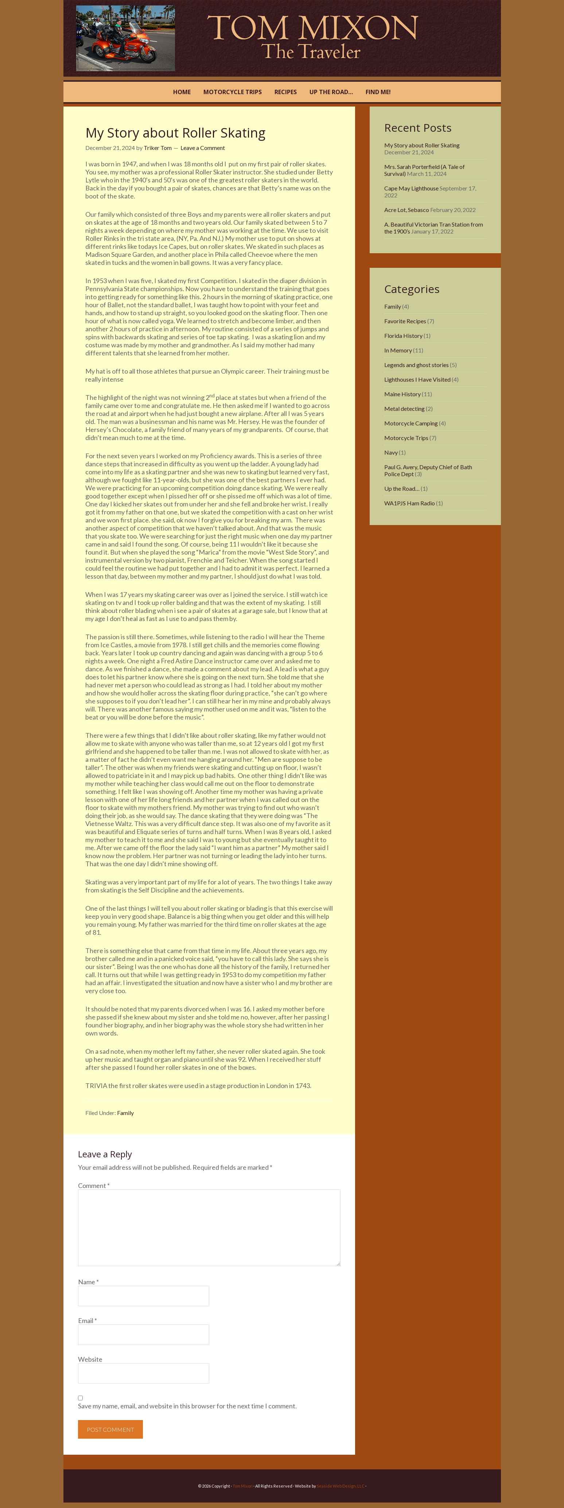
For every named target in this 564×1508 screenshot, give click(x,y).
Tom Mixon (137, 38)
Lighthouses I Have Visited (417, 379)
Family (125, 1112)
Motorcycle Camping (411, 423)
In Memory (398, 350)
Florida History (403, 335)
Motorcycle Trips (406, 437)
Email (87, 1320)
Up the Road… (402, 488)
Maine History (402, 393)
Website (90, 1359)
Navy (391, 452)
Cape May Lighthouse (411, 188)
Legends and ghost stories (416, 364)
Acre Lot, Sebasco (406, 209)
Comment (94, 1185)
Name (88, 1282)
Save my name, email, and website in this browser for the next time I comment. (187, 1406)
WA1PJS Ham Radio (409, 503)
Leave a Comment (202, 147)
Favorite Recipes (405, 320)
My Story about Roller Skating (422, 145)
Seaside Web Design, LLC (341, 1486)
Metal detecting (404, 408)
